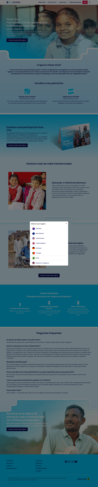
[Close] (66, 223)
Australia (38, 228)
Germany (38, 248)
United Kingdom (41, 243)
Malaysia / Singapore (42, 263)
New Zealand (40, 233)
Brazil (37, 258)
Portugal (38, 253)
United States (40, 238)
